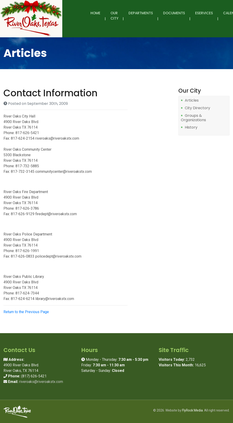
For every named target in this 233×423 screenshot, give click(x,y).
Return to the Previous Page (26, 312)
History (191, 127)
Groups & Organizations (193, 118)
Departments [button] (140, 16)
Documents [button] (174, 16)
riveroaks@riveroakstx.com (41, 381)
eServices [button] (204, 16)
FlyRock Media (192, 410)
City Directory (197, 108)
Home (95, 13)
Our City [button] (114, 18)
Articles (192, 100)
